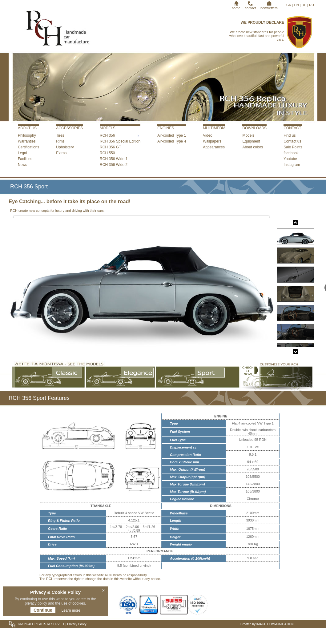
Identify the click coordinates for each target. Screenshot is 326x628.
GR (289, 5)
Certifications (28, 147)
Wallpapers (212, 141)
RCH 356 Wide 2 (113, 165)
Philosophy (27, 135)
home (236, 6)
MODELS (107, 128)
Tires (60, 135)
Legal (22, 153)
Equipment (251, 141)
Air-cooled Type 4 (171, 141)
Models (248, 135)
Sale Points (293, 147)
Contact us (292, 141)
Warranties (27, 141)
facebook (291, 153)
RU (311, 5)
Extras (61, 153)
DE (304, 5)
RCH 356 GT (110, 147)
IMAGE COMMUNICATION (275, 624)
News (22, 165)
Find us (290, 135)
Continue (43, 610)
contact (250, 6)
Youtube (290, 159)
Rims (60, 141)
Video (207, 135)
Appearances (214, 147)
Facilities (25, 159)
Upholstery (65, 147)
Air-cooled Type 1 (171, 135)
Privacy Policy (76, 624)
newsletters (269, 6)
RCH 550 (107, 153)
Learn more (71, 610)
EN (296, 5)
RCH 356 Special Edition (120, 141)
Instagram (292, 165)
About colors (252, 147)
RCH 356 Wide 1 (113, 159)
